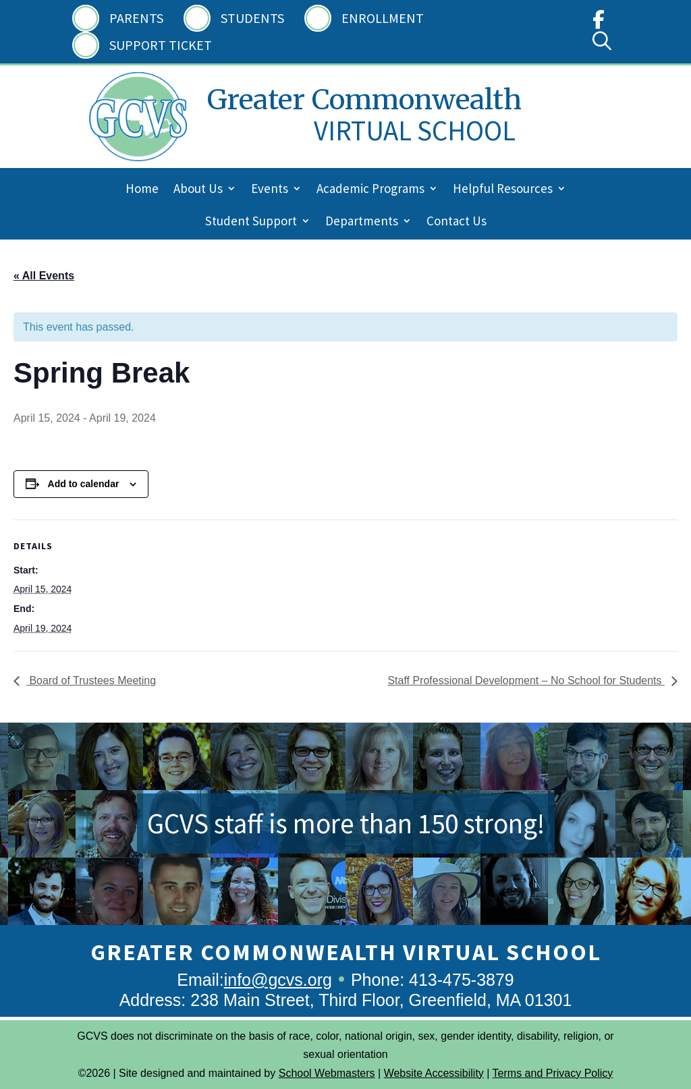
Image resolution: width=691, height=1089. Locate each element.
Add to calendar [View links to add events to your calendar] (83, 483)
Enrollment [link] (382, 17)
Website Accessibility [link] (434, 1073)
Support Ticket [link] (160, 44)
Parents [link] (136, 17)
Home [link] (142, 190)
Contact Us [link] (456, 222)
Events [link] (269, 190)
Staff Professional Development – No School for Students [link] (526, 680)
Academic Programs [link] (370, 190)
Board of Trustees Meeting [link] (91, 680)
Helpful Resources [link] (503, 190)
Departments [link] (361, 222)
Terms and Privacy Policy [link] (553, 1073)
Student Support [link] (251, 222)
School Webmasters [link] (327, 1073)
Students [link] (252, 17)
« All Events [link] (43, 275)
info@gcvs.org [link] (278, 979)
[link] (598, 22)
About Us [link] (198, 190)
